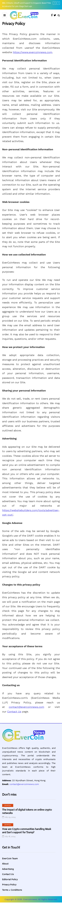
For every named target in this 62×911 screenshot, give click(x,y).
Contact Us (14, 711)
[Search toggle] (59, 15)
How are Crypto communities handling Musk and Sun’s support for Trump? (26, 830)
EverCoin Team (10, 858)
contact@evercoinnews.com (26, 706)
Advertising (8, 869)
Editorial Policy (10, 879)
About (5, 863)
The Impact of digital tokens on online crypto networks (27, 811)
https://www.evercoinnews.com (32, 52)
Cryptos (7, 805)
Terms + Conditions (12, 890)
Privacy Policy (9, 884)
